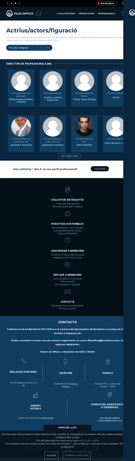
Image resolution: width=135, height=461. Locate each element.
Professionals (106, 13)
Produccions (86, 13)
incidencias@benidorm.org (109, 420)
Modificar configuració (76, 455)
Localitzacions (66, 13)
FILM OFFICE (23, 13)
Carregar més (69, 155)
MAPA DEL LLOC (67, 427)
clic (23, 385)
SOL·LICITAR (100, 168)
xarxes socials (47, 418)
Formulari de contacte (109, 418)
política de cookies (89, 440)
